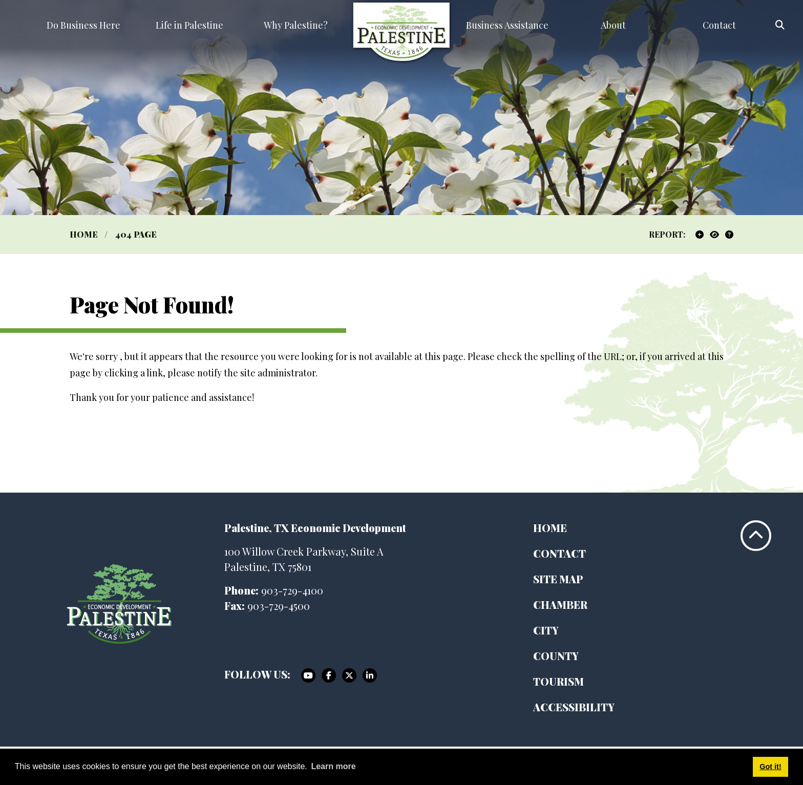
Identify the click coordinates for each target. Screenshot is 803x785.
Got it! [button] (770, 766)
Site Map (558, 579)
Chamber (560, 604)
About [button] (613, 25)
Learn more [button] (333, 766)
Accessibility (574, 707)
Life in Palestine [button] (189, 25)
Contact (559, 553)
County (556, 656)
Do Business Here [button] (83, 25)
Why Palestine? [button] (296, 25)
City (546, 630)
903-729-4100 (292, 590)
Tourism (558, 681)
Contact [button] (719, 25)
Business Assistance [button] (507, 25)
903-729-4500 (278, 605)
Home (550, 528)
